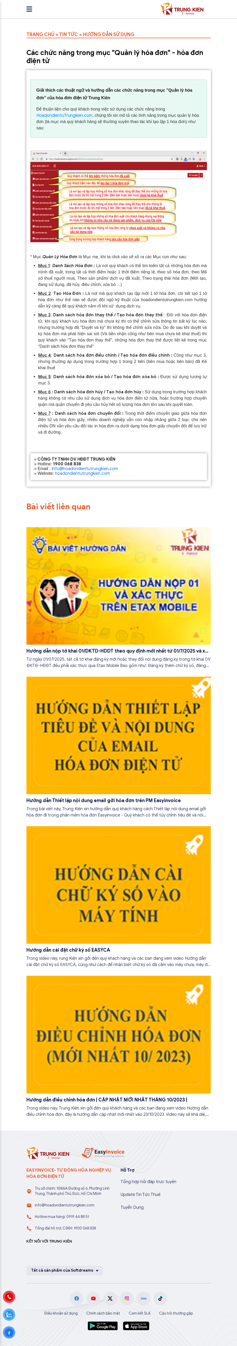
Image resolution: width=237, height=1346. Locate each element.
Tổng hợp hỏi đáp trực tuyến (148, 1181)
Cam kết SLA (139, 1313)
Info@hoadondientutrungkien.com (85, 468)
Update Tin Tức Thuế (140, 1194)
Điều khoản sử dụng (61, 1313)
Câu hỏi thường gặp (176, 1313)
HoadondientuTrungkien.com (64, 115)
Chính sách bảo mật (103, 1313)
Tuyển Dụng (132, 1207)
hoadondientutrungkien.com (82, 473)
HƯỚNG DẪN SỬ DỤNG (108, 34)
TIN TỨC (68, 34)
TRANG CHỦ (40, 34)
